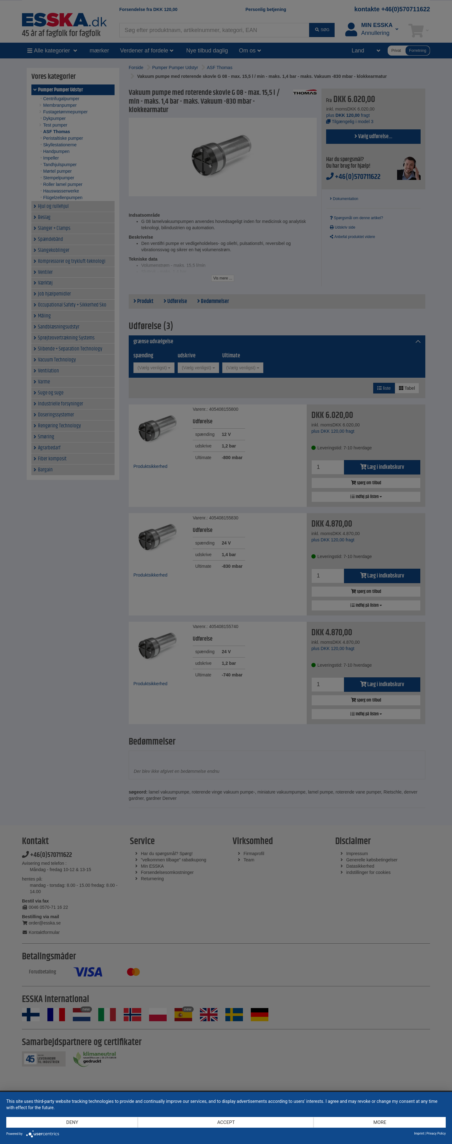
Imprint (419, 1133)
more (379, 1122)
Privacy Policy (436, 1133)
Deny (72, 1122)
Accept (226, 1122)
